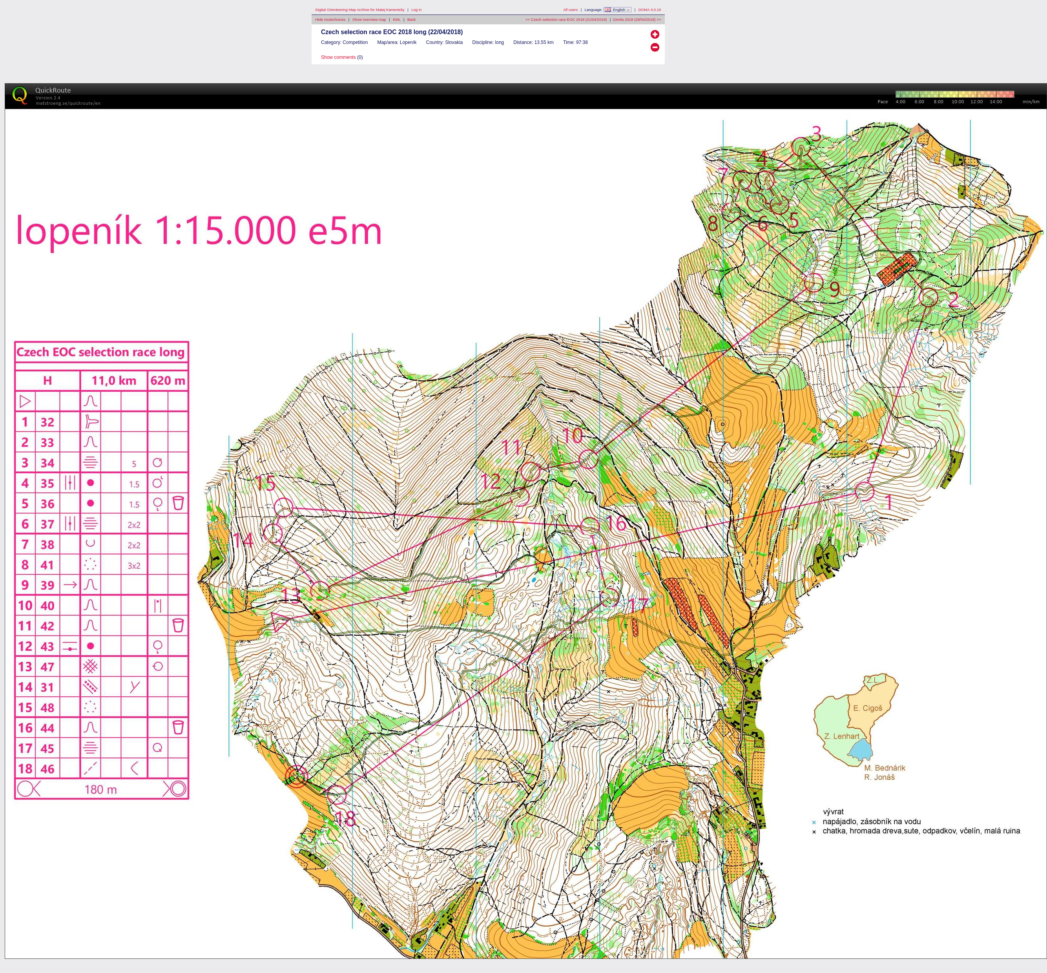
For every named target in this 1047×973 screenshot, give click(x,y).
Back (411, 19)
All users (570, 9)
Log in (416, 9)
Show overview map (369, 19)
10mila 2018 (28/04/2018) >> (637, 19)
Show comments (338, 57)
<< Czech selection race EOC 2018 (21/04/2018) (566, 19)
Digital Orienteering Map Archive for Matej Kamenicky (360, 9)
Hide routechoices (331, 19)
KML (396, 19)
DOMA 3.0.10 (649, 9)
